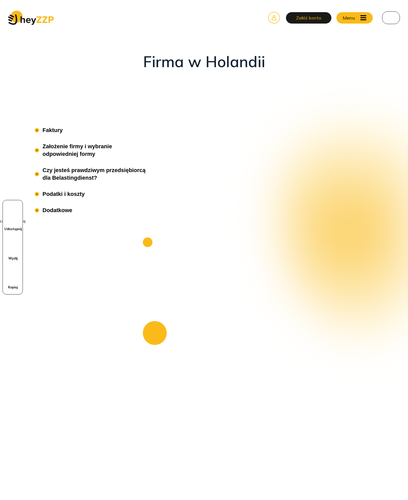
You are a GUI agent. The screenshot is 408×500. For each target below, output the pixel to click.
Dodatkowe (56, 210)
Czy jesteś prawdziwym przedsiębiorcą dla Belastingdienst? (93, 174)
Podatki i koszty (63, 194)
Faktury (52, 130)
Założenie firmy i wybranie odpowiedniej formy (76, 150)
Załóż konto (308, 18)
